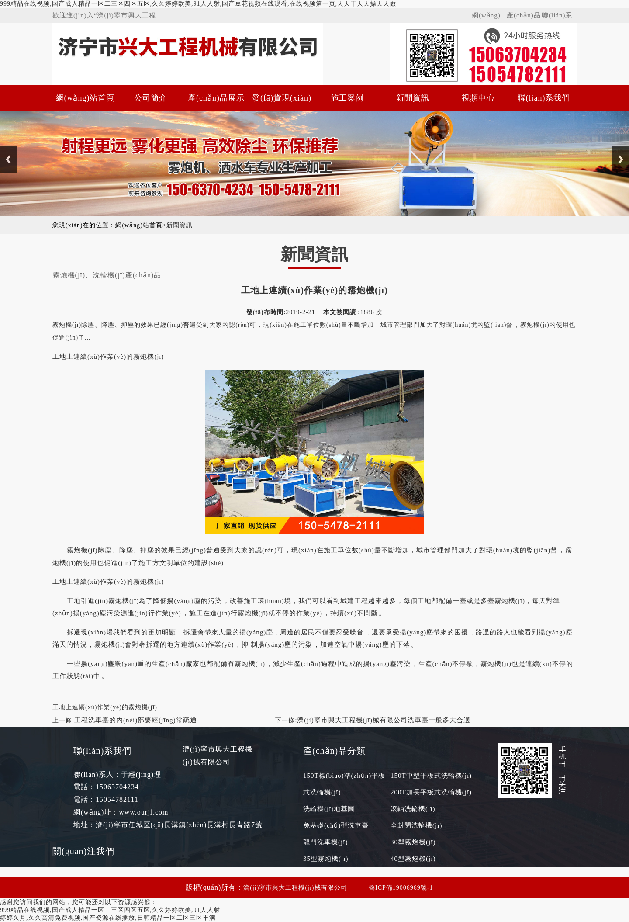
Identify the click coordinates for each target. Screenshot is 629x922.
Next (620, 159)
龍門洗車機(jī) (325, 842)
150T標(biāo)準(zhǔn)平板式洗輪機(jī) (344, 784)
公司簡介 (150, 98)
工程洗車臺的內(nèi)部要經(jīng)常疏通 (135, 720)
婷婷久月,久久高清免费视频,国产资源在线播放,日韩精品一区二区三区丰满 (108, 918)
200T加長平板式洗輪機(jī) (431, 792)
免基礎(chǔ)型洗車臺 (336, 825)
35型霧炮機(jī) (325, 858)
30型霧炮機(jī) (413, 842)
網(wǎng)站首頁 (486, 17)
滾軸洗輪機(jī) (413, 808)
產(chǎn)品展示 (524, 17)
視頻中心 (478, 98)
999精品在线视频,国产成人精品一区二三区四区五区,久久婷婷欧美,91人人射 (110, 910)
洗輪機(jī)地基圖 (329, 808)
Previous (8, 159)
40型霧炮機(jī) (413, 858)
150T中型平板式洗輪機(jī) (431, 775)
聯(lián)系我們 (557, 17)
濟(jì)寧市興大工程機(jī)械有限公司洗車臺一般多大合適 (383, 720)
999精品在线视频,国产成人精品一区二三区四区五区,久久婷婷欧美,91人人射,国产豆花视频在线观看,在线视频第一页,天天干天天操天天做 (198, 3)
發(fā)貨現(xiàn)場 (281, 102)
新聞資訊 (412, 98)
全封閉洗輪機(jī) (416, 825)
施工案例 (347, 98)
